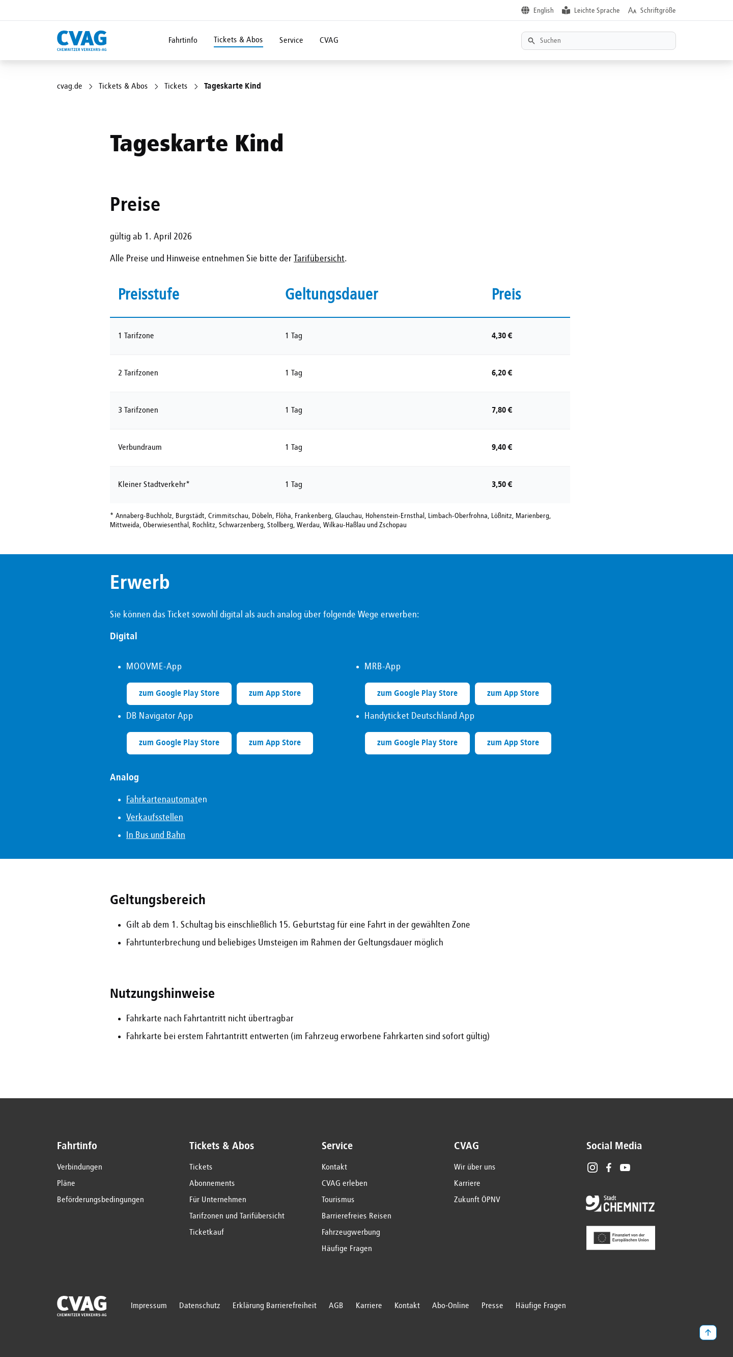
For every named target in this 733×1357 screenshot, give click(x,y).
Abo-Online (450, 1306)
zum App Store (275, 694)
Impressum (149, 1306)
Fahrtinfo (183, 41)
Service (291, 41)
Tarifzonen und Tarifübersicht (237, 1216)
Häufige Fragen (347, 1249)
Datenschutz (199, 1306)
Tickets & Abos (238, 40)
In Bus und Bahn (155, 835)
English (543, 10)
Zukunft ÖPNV (477, 1200)
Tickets (176, 87)
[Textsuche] (598, 41)
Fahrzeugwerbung (351, 1233)
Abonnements (212, 1184)
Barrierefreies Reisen (356, 1216)
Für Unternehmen (217, 1200)
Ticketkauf (206, 1233)
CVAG (329, 41)
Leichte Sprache (597, 10)
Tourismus (338, 1200)
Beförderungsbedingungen (100, 1200)
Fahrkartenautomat (162, 799)
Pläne (66, 1184)
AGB (336, 1306)
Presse (492, 1306)
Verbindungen (79, 1167)
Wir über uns (475, 1167)
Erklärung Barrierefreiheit (275, 1306)
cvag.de (69, 87)
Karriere (467, 1184)
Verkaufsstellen (154, 817)
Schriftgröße (658, 10)
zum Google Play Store (179, 694)
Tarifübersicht (319, 258)
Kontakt (334, 1167)
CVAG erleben (345, 1184)
